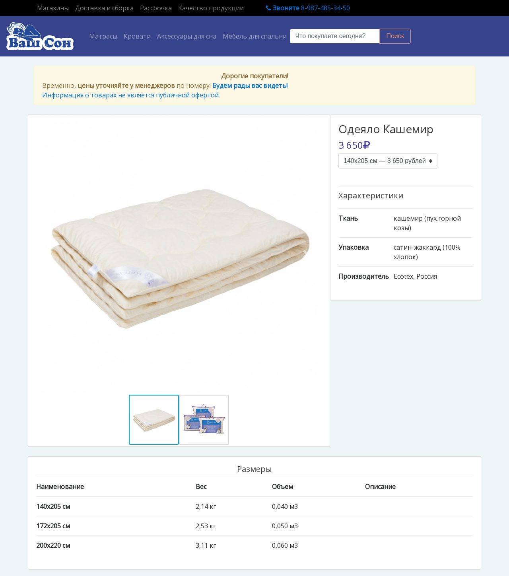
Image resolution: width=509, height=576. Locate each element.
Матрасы (104, 36)
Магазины (54, 7)
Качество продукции (211, 8)
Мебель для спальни (255, 36)
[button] (51, 254)
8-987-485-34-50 (308, 8)
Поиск (395, 36)
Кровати (137, 36)
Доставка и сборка (104, 8)
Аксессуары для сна (186, 36)
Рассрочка (156, 8)
